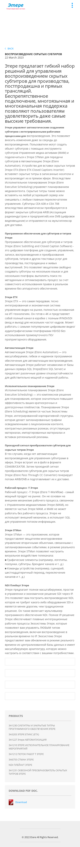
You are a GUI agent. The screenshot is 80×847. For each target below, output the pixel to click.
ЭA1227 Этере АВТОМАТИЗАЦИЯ (28, 739)
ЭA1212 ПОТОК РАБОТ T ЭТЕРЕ (26, 754)
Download (21, 802)
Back (9, 48)
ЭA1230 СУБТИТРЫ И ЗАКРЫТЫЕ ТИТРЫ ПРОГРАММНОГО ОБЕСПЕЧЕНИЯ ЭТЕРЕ (32, 727)
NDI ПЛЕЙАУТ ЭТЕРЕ (20, 765)
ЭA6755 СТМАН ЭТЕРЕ (21, 759)
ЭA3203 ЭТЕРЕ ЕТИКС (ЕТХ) (24, 734)
